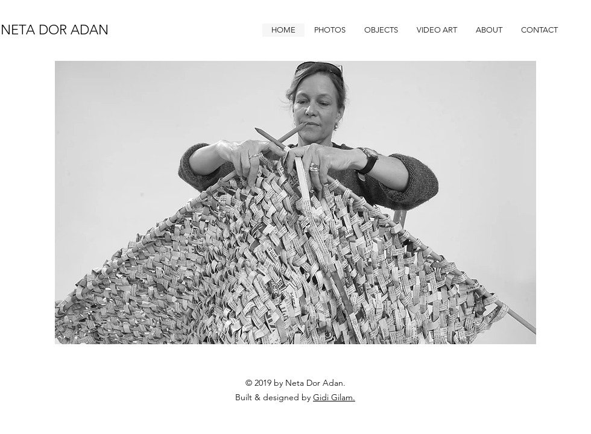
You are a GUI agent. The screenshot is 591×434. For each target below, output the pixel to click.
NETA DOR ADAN (55, 30)
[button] (330, 30)
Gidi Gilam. (334, 397)
